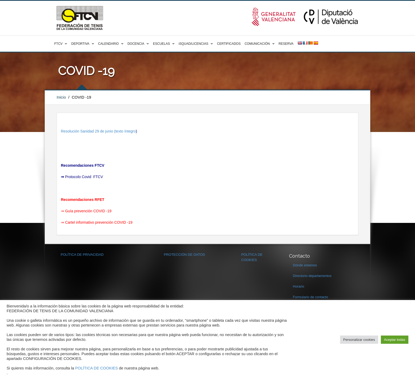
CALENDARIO (108, 44)
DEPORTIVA (80, 44)
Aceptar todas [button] (394, 340)
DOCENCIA (136, 44)
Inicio (61, 97)
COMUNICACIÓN (257, 44)
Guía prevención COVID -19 (88, 211)
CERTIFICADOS (229, 44)
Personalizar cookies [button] (359, 340)
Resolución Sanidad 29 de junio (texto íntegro (98, 131)
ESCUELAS (161, 44)
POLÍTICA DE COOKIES (96, 368)
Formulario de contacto (310, 297)
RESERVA (286, 44)
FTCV (58, 44)
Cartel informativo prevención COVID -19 (98, 222)
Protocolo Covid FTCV (84, 177)
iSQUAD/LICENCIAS (193, 44)
